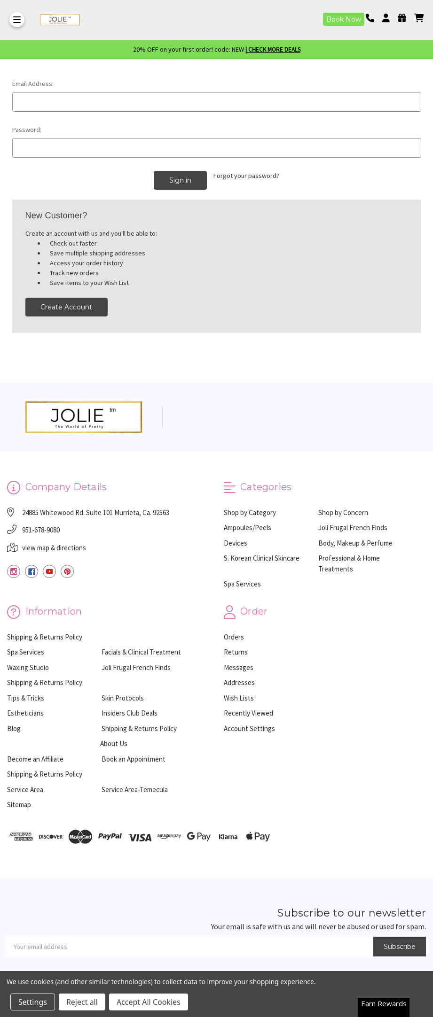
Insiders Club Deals (129, 713)
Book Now (343, 19)
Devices (235, 543)
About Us (113, 743)
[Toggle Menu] (16, 19)
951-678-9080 (41, 529)
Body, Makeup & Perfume (355, 543)
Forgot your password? (246, 175)
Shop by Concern (343, 512)
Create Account (66, 307)
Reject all (82, 1002)
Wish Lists (239, 697)
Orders (234, 636)
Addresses (239, 682)
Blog (14, 728)
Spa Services (242, 583)
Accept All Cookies (149, 1002)
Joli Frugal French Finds (352, 527)
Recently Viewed (248, 713)
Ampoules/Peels (247, 527)
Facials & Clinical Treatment (141, 651)
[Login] (389, 18)
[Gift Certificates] (405, 18)
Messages (238, 667)
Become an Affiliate (35, 758)
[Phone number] (373, 18)
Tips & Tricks (25, 697)
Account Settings (249, 728)
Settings (32, 1002)
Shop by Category (250, 512)
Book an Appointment (133, 758)
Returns (236, 651)
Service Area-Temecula (135, 789)
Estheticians (25, 713)
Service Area (25, 789)
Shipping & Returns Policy (44, 636)
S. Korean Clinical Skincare (261, 558)
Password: (26, 129)
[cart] (419, 18)
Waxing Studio (28, 667)
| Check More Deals (272, 50)
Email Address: (33, 83)
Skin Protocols (123, 697)
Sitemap (19, 804)
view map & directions (54, 547)
